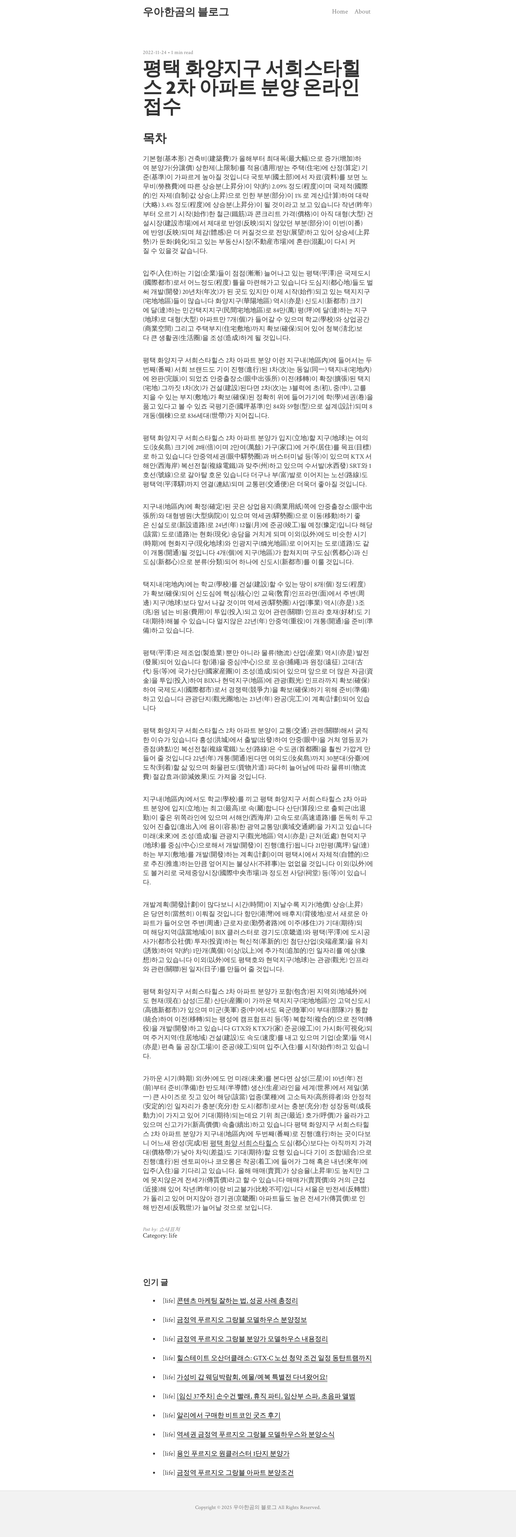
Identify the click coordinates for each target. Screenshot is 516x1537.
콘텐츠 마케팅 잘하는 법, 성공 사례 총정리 (237, 1300)
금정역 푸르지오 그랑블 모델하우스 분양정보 (242, 1320)
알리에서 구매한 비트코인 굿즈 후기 (229, 1415)
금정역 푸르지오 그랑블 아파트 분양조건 (235, 1472)
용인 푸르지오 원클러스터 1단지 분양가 (233, 1453)
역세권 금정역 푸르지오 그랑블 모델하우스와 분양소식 (256, 1434)
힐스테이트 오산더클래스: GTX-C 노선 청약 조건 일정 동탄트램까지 (274, 1358)
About (362, 11)
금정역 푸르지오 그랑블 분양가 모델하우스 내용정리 (252, 1339)
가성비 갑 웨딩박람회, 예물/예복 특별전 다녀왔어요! (252, 1377)
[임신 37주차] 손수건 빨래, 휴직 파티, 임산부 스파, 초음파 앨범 (266, 1396)
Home (340, 11)
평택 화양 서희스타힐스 (244, 1143)
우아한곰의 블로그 (186, 12)
